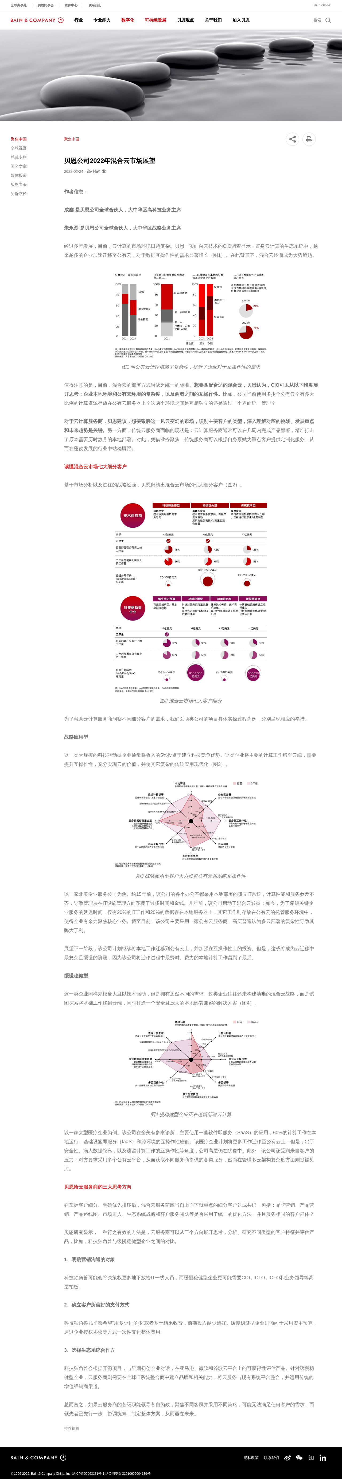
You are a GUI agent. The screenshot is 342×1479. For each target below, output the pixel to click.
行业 (78, 20)
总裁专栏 (19, 157)
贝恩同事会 (46, 5)
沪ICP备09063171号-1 (88, 1474)
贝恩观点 (185, 20)
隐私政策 (251, 1458)
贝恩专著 (19, 184)
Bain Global (322, 5)
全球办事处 (19, 5)
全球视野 (19, 148)
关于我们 (213, 20)
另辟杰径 (19, 193)
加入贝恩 (241, 20)
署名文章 (19, 166)
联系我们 (94, 5)
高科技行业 (96, 171)
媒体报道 (19, 175)
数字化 (127, 20)
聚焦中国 (19, 139)
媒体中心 (71, 5)
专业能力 (102, 20)
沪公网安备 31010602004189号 (127, 1474)
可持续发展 (155, 20)
